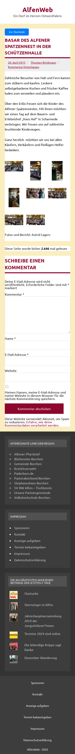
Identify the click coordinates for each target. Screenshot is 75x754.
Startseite (31, 593)
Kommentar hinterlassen (23, 67)
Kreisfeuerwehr (25, 468)
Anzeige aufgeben (27, 541)
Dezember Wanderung (40, 658)
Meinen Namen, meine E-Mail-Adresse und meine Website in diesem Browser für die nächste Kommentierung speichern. (35, 395)
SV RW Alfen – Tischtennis (33, 488)
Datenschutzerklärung (30, 560)
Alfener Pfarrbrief (27, 454)
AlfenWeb (37, 10)
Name (10, 338)
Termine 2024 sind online (42, 634)
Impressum (22, 553)
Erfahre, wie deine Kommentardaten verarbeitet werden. (32, 423)
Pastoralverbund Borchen (32, 478)
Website (11, 370)
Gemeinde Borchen (28, 464)
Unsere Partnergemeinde (32, 493)
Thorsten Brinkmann (43, 62)
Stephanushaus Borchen (31, 483)
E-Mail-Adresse (17, 354)
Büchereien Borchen (28, 459)
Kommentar (14, 294)
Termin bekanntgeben (30, 547)
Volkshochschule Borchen (32, 497)
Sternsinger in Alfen (38, 605)
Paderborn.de (24, 473)
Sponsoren (21, 528)
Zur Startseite (17, 32)
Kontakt (19, 534)
